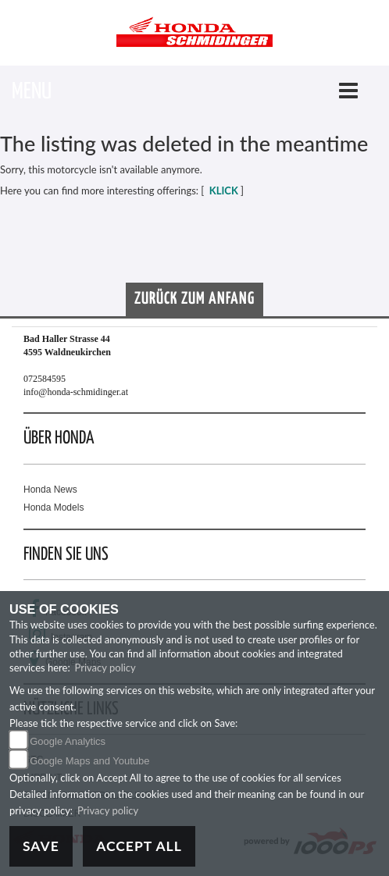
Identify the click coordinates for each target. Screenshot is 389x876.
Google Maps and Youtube (89, 761)
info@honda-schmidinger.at (75, 391)
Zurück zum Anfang (194, 299)
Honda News (50, 489)
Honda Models (53, 507)
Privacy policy (105, 667)
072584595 (44, 378)
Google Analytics (67, 741)
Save (41, 846)
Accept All (139, 846)
